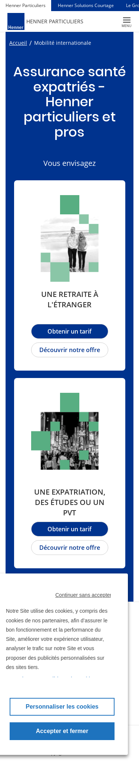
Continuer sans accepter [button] (83, 595)
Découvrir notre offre (69, 547)
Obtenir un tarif (69, 529)
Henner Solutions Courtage (86, 5)
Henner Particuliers (26, 5)
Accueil (18, 42)
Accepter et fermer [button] (62, 731)
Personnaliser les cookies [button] (62, 706)
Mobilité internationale (62, 42)
